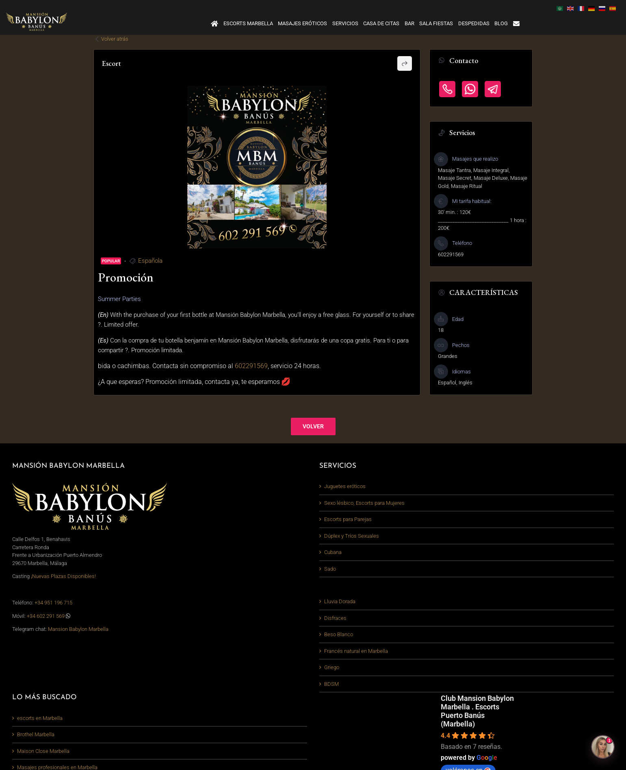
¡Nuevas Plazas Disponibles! (63, 576)
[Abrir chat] (603, 747)
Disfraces (335, 618)
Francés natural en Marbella (356, 651)
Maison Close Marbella (43, 751)
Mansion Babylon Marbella (78, 629)
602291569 (251, 366)
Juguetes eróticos (345, 486)
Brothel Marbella (35, 734)
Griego (331, 667)
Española (150, 260)
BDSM (331, 684)
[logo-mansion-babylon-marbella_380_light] (36, 15)
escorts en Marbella (40, 718)
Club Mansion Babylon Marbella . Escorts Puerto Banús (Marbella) (477, 711)
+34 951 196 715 (53, 603)
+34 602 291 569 (46, 616)
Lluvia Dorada (339, 601)
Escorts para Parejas (348, 519)
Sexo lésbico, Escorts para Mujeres (364, 503)
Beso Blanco (338, 634)
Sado (330, 569)
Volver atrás (111, 39)
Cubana (333, 552)
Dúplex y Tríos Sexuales (351, 536)
